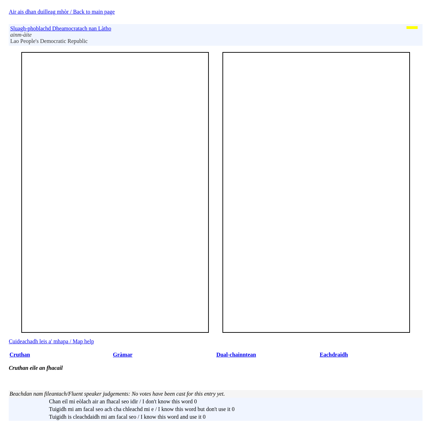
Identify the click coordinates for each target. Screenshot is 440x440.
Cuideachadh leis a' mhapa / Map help (51, 341)
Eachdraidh (334, 355)
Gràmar (122, 355)
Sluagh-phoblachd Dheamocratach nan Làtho (60, 28)
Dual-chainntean (236, 355)
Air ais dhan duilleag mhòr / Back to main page (62, 12)
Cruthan (19, 355)
